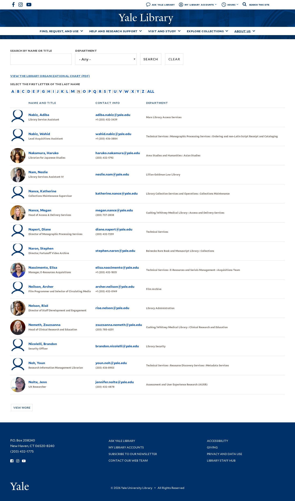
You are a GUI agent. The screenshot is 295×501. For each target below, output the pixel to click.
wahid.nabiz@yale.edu (113, 134)
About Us (242, 31)
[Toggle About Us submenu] (253, 31)
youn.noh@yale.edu (111, 363)
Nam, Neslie (38, 172)
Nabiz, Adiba (38, 115)
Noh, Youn (36, 363)
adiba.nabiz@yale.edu (112, 115)
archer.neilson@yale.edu (114, 287)
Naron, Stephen (40, 248)
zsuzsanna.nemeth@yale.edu (118, 325)
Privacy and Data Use (224, 454)
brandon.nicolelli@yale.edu (117, 346)
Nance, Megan (39, 210)
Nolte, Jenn (37, 382)
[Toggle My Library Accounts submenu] (216, 4)
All (150, 91)
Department (86, 50)
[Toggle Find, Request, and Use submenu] (81, 31)
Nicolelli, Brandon (42, 344)
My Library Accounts (199, 4)
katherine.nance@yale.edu (116, 193)
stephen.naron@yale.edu (115, 251)
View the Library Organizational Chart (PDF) (50, 76)
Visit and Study (162, 31)
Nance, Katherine (42, 191)
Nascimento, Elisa (42, 267)
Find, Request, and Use (59, 31)
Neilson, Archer (40, 287)
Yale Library (147, 17)
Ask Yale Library (163, 4)
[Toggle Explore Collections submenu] (226, 31)
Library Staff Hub (221, 460)
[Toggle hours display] (237, 4)
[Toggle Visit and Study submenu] (179, 31)
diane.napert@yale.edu (113, 229)
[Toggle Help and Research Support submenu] (140, 31)
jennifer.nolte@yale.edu (114, 382)
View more (21, 407)
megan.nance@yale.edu (114, 210)
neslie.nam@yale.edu (112, 174)
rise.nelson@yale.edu (112, 308)
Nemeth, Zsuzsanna (44, 325)
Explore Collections (205, 31)
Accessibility (217, 441)
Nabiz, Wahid (39, 134)
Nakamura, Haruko (43, 153)
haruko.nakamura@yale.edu (117, 153)
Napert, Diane (39, 229)
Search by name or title (31, 50)
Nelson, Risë (38, 306)
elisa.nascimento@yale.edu (117, 267)
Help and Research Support (113, 31)
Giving (212, 447)
